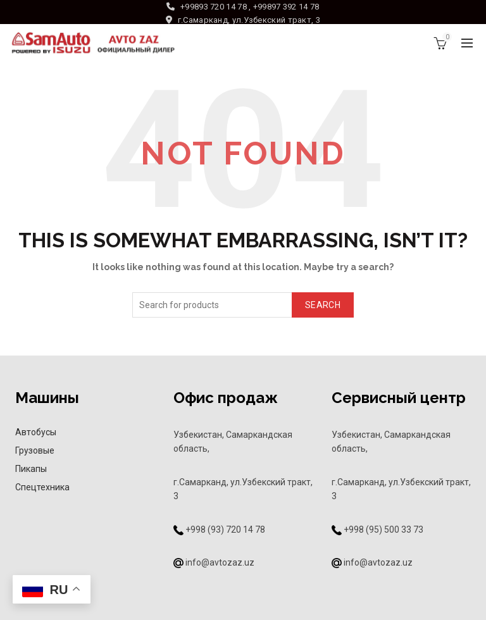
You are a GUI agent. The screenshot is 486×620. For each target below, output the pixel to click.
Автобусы (35, 432)
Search (322, 305)
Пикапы (31, 469)
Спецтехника (42, 487)
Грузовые (34, 450)
